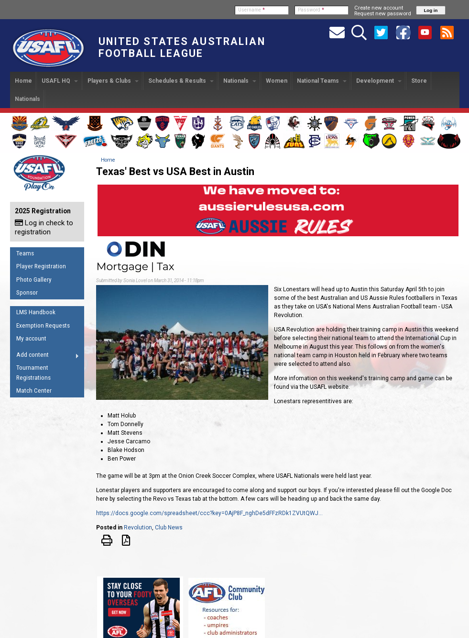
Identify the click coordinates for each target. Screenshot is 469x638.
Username (251, 9)
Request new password (382, 13)
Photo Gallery (34, 279)
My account (31, 338)
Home (23, 80)
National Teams (322, 80)
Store (419, 80)
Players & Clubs (113, 80)
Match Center (34, 390)
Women (276, 80)
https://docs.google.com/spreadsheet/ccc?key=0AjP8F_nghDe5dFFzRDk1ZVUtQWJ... (209, 513)
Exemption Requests (43, 325)
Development (379, 80)
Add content (44, 356)
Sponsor (27, 292)
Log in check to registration (44, 227)
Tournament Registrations (33, 372)
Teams (25, 253)
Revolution (138, 527)
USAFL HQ (60, 80)
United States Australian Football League (181, 47)
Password (311, 9)
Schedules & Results (181, 80)
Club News (169, 527)
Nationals (239, 80)
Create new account (378, 7)
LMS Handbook (35, 312)
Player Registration (41, 266)
